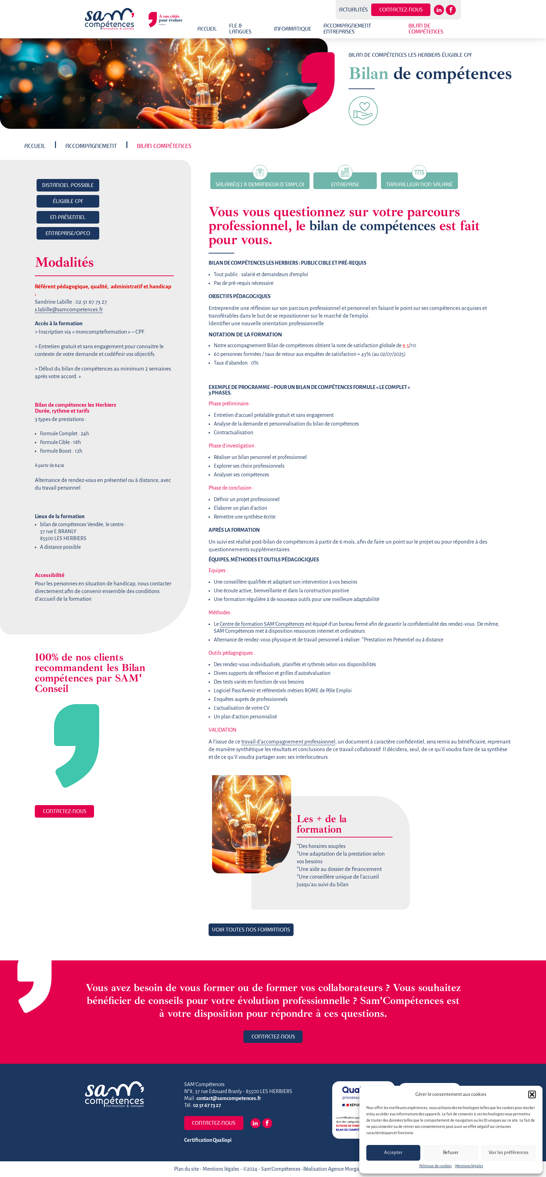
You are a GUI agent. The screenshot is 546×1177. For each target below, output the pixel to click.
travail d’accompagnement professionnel (288, 742)
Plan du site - (188, 1169)
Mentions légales (469, 1166)
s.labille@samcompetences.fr (69, 310)
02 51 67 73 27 (207, 1105)
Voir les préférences (509, 1152)
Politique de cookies (435, 1166)
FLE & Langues (240, 28)
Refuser (451, 1152)
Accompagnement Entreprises (347, 28)
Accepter (393, 1152)
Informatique (292, 28)
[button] (532, 1094)
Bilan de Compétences (425, 28)
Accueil (207, 28)
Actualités (353, 10)
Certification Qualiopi (208, 1140)
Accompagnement (91, 145)
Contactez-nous (401, 9)
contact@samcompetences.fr (228, 1098)
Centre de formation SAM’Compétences (262, 624)
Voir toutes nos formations (251, 929)
